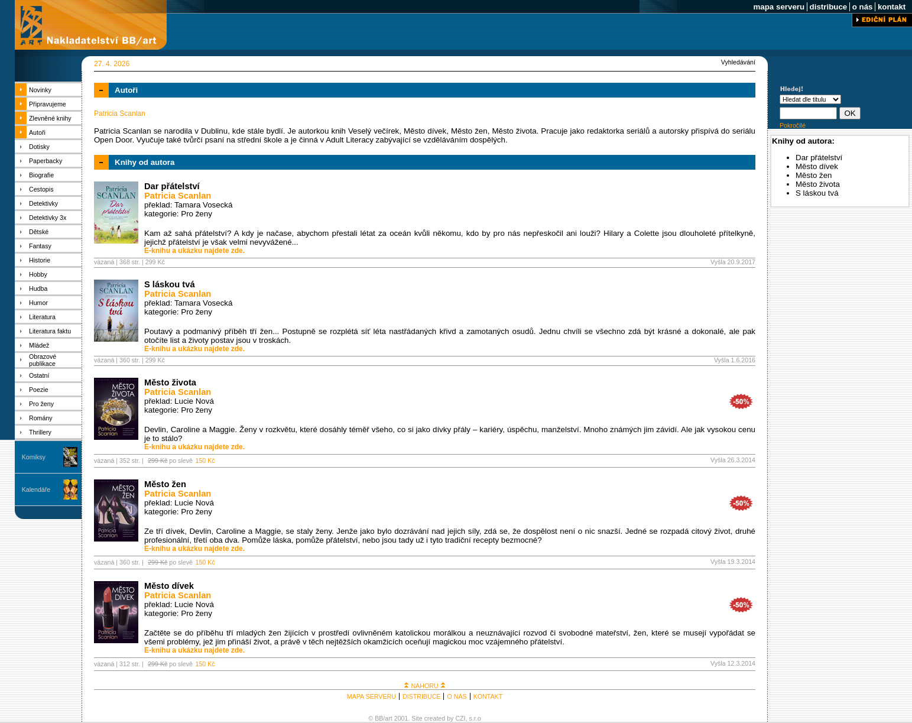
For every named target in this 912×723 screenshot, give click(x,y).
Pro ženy (41, 403)
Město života (170, 382)
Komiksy (34, 457)
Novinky (40, 89)
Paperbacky (45, 160)
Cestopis (41, 189)
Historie (39, 260)
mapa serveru (779, 6)
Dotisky (39, 146)
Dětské (38, 231)
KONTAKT (488, 696)
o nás (862, 6)
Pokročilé (793, 125)
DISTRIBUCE (422, 696)
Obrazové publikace (42, 360)
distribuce (828, 6)
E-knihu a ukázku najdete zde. (194, 251)
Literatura (42, 316)
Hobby (38, 274)
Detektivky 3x (47, 217)
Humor (38, 302)
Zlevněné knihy (50, 118)
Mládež (39, 345)
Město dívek (169, 586)
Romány (41, 418)
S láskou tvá (169, 284)
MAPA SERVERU (371, 696)
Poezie (38, 389)
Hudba (38, 288)
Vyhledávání (738, 62)
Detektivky (43, 203)
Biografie (41, 175)
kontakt (891, 6)
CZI (460, 718)
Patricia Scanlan (177, 195)
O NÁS (456, 696)
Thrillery (40, 432)
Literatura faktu (50, 331)
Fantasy (40, 245)
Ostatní (39, 375)
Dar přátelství (172, 186)
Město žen (165, 484)
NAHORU (424, 685)
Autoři (37, 132)
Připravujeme (47, 104)
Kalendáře (36, 489)
